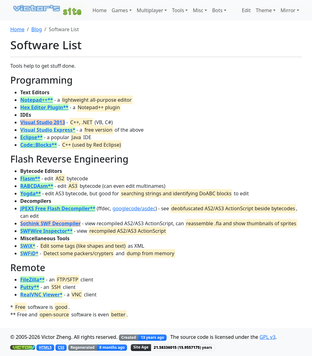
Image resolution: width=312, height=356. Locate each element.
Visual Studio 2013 (42, 122)
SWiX (26, 245)
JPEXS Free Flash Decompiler (55, 208)
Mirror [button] (288, 10)
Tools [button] (178, 10)
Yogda (27, 193)
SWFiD (28, 253)
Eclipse (28, 137)
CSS (61, 347)
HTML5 (45, 347)
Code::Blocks (36, 144)
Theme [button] (264, 10)
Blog (36, 29)
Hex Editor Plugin (41, 107)
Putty (27, 287)
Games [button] (120, 10)
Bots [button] (217, 10)
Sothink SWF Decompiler (50, 223)
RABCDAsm (34, 186)
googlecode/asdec (133, 208)
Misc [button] (198, 10)
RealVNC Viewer (40, 294)
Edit (246, 10)
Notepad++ (34, 99)
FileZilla (29, 279)
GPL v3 (267, 337)
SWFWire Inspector (43, 230)
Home (99, 10)
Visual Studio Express (46, 129)
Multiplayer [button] (150, 10)
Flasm (27, 178)
